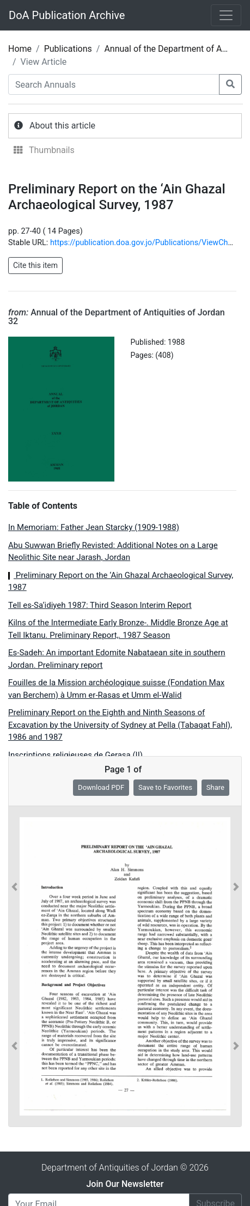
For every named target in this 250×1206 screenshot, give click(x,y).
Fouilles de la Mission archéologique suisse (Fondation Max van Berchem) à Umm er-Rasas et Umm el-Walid (116, 689)
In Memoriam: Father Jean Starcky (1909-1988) (93, 527)
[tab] (125, 125)
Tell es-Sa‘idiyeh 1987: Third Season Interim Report (100, 605)
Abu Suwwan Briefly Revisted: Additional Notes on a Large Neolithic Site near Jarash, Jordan (113, 551)
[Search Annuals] (113, 84)
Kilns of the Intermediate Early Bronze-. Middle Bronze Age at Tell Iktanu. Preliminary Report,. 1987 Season (118, 629)
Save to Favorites (165, 787)
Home (20, 49)
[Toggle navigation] (226, 15)
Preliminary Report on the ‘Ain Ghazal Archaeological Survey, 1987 (120, 581)
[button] (14, 966)
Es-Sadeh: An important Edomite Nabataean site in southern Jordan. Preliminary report (116, 659)
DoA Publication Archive (67, 15)
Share (215, 787)
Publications (68, 49)
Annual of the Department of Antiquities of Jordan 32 (116, 316)
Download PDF (101, 787)
